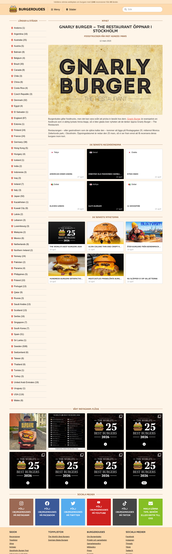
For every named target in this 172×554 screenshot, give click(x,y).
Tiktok (128, 547)
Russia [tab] (19, 298)
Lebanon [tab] (20, 220)
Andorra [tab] (19, 28)
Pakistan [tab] (19, 262)
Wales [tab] (18, 400)
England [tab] (20, 118)
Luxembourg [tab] (21, 226)
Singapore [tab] (20, 322)
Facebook (130, 537)
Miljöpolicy (91, 547)
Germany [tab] (20, 142)
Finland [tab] (19, 130)
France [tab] (19, 136)
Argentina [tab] (21, 34)
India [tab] (18, 166)
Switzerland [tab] (21, 352)
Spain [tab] (19, 334)
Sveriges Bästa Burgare (58, 540)
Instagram (130, 540)
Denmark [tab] (20, 100)
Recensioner (14, 537)
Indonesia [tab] (20, 172)
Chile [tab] (18, 76)
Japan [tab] (19, 196)
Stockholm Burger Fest (18, 550)
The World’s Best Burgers (59, 537)
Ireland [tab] (19, 184)
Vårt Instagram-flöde (86, 409)
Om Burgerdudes (94, 537)
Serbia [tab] (19, 316)
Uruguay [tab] (19, 388)
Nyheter (12, 547)
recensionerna (112, 144)
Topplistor (13, 540)
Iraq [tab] (17, 178)
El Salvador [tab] (21, 112)
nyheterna (112, 217)
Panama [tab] (19, 268)
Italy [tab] (17, 190)
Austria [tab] (19, 46)
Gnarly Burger (134, 119)
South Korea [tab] (21, 328)
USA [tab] (19, 394)
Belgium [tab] (19, 58)
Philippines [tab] (21, 274)
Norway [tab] (20, 256)
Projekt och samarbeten (97, 540)
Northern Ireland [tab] (23, 250)
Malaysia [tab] (20, 232)
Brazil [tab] (19, 64)
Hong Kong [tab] (21, 148)
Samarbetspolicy (94, 543)
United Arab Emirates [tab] (26, 382)
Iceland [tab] (19, 160)
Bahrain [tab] (19, 52)
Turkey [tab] (19, 376)
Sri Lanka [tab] (20, 340)
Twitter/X (129, 550)
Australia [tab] (20, 40)
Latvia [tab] (18, 214)
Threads (129, 543)
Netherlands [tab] (21, 244)
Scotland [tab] (20, 310)
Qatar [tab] (18, 292)
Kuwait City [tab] (21, 208)
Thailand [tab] (19, 364)
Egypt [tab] (18, 106)
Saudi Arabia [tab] (22, 304)
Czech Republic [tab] (23, 94)
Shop (11, 543)
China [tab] (18, 82)
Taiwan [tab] (19, 358)
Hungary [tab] (19, 154)
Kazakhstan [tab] (21, 202)
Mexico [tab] (19, 238)
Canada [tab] (19, 70)
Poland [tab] (19, 280)
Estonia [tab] (19, 124)
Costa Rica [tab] (21, 88)
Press (89, 550)
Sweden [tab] (20, 346)
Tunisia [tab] (19, 370)
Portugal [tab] (20, 286)
